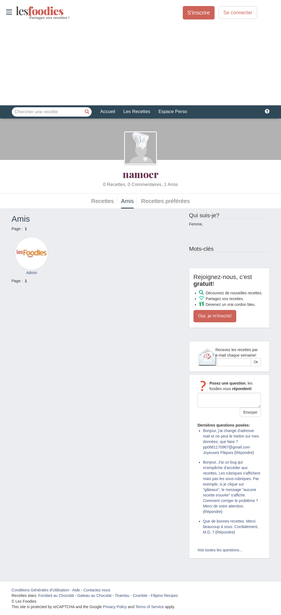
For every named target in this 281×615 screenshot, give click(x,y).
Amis (127, 201)
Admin (31, 272)
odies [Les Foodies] (16, 11)
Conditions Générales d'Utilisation (40, 590)
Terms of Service (149, 607)
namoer (141, 173)
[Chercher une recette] (87, 112)
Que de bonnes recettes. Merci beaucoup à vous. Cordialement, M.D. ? (230, 526)
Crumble (140, 595)
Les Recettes (136, 111)
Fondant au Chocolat (56, 595)
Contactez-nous (96, 590)
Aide (76, 590)
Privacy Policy (115, 607)
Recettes (102, 201)
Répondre (244, 452)
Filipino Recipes (164, 595)
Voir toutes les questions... (220, 550)
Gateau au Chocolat (94, 595)
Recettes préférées (165, 201)
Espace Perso (172, 111)
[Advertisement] (140, 62)
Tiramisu (122, 595)
